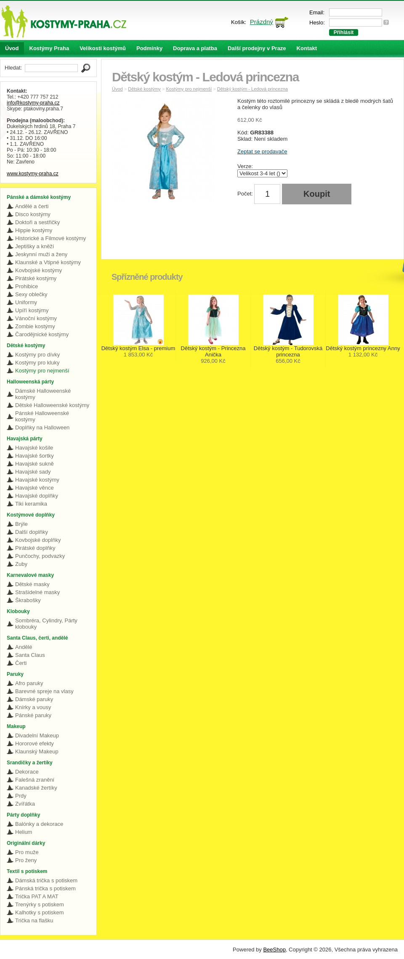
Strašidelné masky (37, 592)
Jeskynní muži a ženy (41, 254)
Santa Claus (30, 655)
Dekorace (27, 772)
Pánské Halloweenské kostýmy (42, 416)
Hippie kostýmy (33, 230)
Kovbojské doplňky (38, 540)
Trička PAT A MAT (36, 896)
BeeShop (274, 949)
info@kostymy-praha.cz (33, 103)
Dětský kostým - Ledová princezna (252, 88)
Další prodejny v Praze (257, 48)
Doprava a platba (195, 48)
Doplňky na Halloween (42, 427)
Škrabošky (28, 600)
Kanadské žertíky (36, 788)
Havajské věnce (34, 488)
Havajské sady (33, 472)
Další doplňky (31, 532)
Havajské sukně (34, 464)
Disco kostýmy (32, 214)
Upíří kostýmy (31, 310)
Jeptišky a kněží (34, 246)
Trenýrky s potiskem (39, 904)
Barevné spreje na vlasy (44, 691)
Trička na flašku (34, 920)
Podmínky (149, 48)
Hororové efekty (34, 743)
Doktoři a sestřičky (37, 222)
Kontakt (307, 48)
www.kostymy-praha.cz (32, 174)
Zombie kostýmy (35, 326)
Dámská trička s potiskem (46, 880)
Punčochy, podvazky (40, 556)
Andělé (23, 647)
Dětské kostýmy (144, 88)
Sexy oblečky (31, 294)
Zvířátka (25, 804)
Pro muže (27, 852)
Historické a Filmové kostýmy (50, 238)
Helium (23, 832)
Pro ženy (26, 860)
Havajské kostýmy (37, 480)
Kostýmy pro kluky (37, 362)
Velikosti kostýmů (103, 48)
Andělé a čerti (32, 206)
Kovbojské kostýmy (38, 270)
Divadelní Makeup (37, 735)
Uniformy (26, 302)
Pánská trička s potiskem (45, 888)
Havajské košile (34, 448)
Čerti (21, 663)
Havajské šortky (34, 456)
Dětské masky (32, 584)
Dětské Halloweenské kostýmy (52, 405)
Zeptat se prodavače (262, 151)
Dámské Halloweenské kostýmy (43, 394)
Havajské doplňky (36, 496)
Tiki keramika (31, 504)
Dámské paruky (34, 699)
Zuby (21, 564)
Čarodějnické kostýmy (42, 334)
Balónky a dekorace (39, 824)
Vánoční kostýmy (36, 318)
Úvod (12, 48)
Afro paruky (29, 683)
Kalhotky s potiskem (39, 912)
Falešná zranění (34, 780)
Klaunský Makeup (36, 751)
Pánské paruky (33, 715)
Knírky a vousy (33, 707)
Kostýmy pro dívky (37, 354)
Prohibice (26, 286)
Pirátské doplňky (35, 548)
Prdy (21, 796)
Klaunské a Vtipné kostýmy (48, 262)
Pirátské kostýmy (35, 278)
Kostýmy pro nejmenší (42, 370)
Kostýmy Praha (49, 48)
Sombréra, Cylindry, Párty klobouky (46, 623)
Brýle (21, 524)
